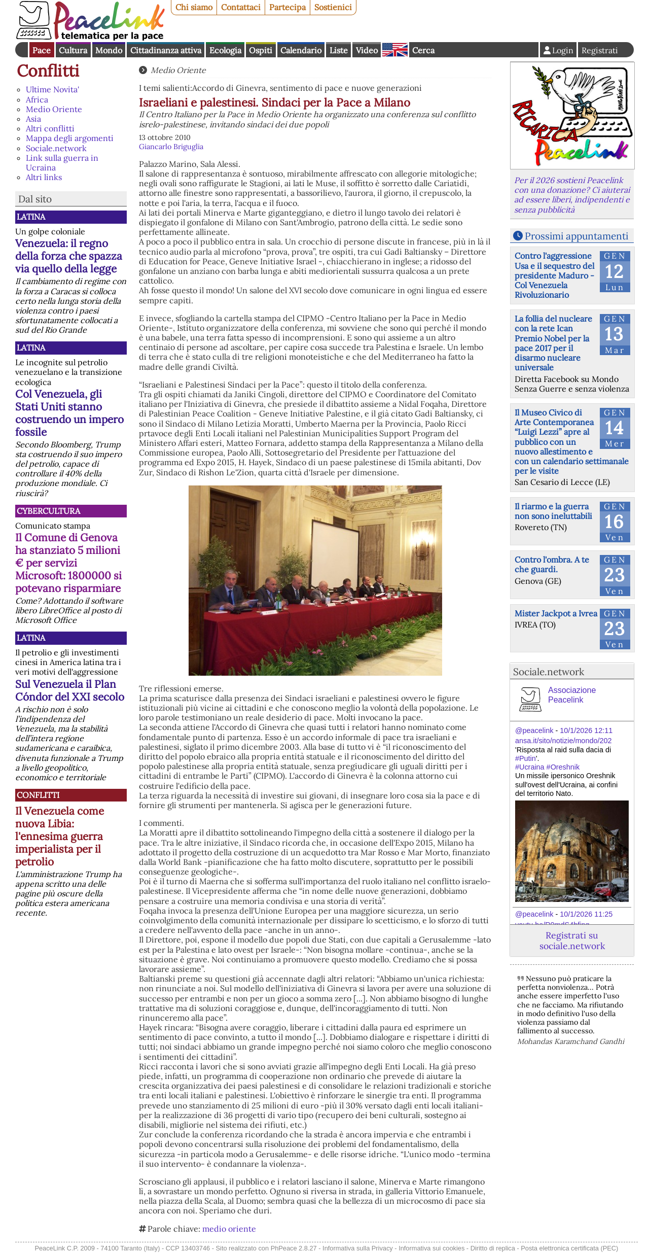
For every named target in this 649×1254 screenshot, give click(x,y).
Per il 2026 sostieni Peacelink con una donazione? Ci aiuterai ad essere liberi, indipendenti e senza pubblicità (572, 195)
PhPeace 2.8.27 (294, 1248)
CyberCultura (48, 511)
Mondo (108, 50)
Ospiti (260, 50)
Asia (33, 119)
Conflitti (48, 70)
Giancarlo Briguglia (171, 146)
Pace (41, 50)
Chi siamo (193, 7)
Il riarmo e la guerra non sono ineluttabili (553, 511)
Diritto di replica (493, 1248)
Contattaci (241, 7)
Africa (37, 99)
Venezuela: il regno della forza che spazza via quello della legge (68, 255)
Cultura (73, 50)
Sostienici (333, 7)
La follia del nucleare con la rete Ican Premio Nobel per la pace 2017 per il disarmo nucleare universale (553, 343)
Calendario (300, 50)
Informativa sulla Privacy (357, 1248)
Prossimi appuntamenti (576, 236)
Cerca (423, 50)
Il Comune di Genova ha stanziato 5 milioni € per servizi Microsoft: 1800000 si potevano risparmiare (68, 563)
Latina (31, 217)
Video (367, 50)
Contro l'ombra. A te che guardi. (552, 564)
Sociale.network (56, 148)
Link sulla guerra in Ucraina (62, 162)
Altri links (44, 177)
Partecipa (287, 7)
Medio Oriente (54, 109)
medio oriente (229, 1229)
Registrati (600, 50)
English (395, 49)
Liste (339, 50)
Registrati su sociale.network (572, 940)
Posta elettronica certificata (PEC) (569, 1248)
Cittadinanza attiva (165, 50)
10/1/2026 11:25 (586, 914)
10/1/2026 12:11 (586, 730)
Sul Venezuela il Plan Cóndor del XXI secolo (69, 690)
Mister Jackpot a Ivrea (556, 613)
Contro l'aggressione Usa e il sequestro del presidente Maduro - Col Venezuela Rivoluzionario (554, 275)
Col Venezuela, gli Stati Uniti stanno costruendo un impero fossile (69, 413)
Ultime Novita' (52, 89)
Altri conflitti (50, 128)
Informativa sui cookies (431, 1248)
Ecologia (225, 50)
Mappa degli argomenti (70, 138)
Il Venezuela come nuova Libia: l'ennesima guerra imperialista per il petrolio (59, 836)
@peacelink (534, 730)
